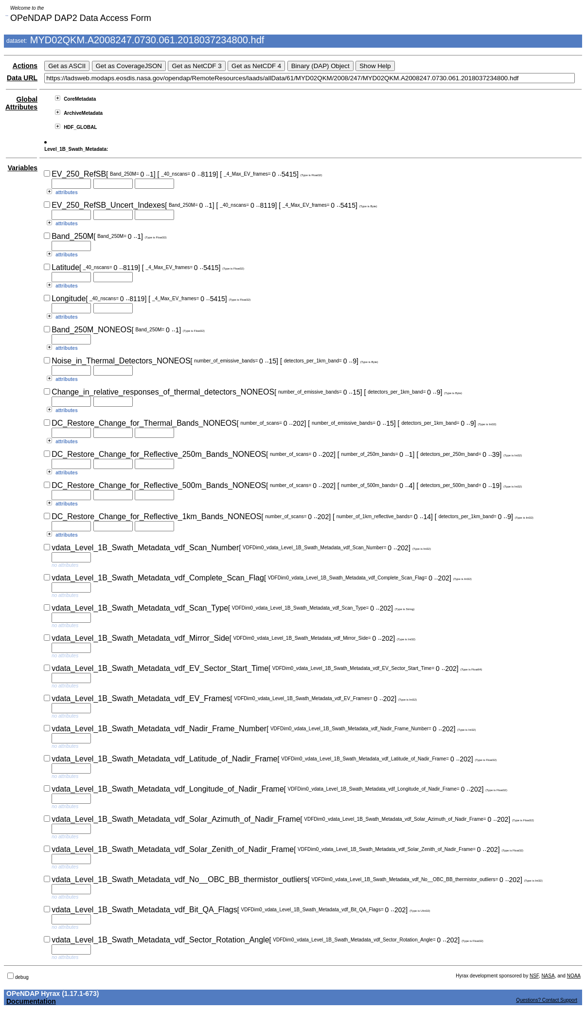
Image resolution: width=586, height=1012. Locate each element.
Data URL (22, 78)
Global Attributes (21, 103)
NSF (534, 975)
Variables (23, 168)
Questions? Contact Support (546, 1000)
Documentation (31, 1001)
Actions (25, 66)
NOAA (574, 975)
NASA (547, 975)
